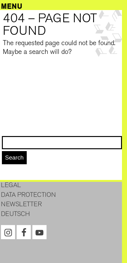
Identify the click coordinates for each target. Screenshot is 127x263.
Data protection (28, 194)
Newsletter (21, 204)
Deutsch (15, 213)
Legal (11, 185)
